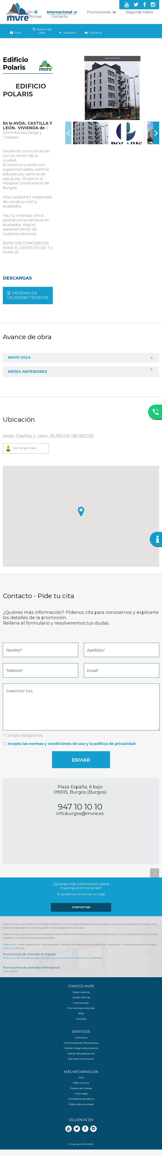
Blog (13, 17)
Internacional (59, 12)
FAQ (81, 1084)
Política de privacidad (81, 1110)
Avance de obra (44, 31)
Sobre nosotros (81, 998)
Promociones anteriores (81, 1014)
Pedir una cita (81, 1089)
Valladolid (96, 964)
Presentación (21, 12)
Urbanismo (81, 1044)
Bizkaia (25, 964)
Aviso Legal (81, 1100)
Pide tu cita (9, 950)
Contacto (59, 17)
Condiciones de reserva (81, 1105)
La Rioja (58, 964)
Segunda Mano (139, 12)
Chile (6, 977)
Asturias (15, 964)
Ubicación (70, 33)
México (14, 977)
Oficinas (34, 17)
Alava (6, 964)
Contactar (81, 913)
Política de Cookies (81, 1094)
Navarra (69, 964)
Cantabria (47, 964)
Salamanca (81, 964)
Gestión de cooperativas (81, 1060)
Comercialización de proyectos (81, 1049)
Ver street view (25, 448)
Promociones (99, 12)
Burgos (35, 964)
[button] (81, 511)
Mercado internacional (81, 1065)
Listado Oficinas (81, 1003)
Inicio (17, 33)
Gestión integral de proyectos (81, 1054)
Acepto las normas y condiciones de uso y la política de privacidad (71, 750)
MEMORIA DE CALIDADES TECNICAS (27, 295)
